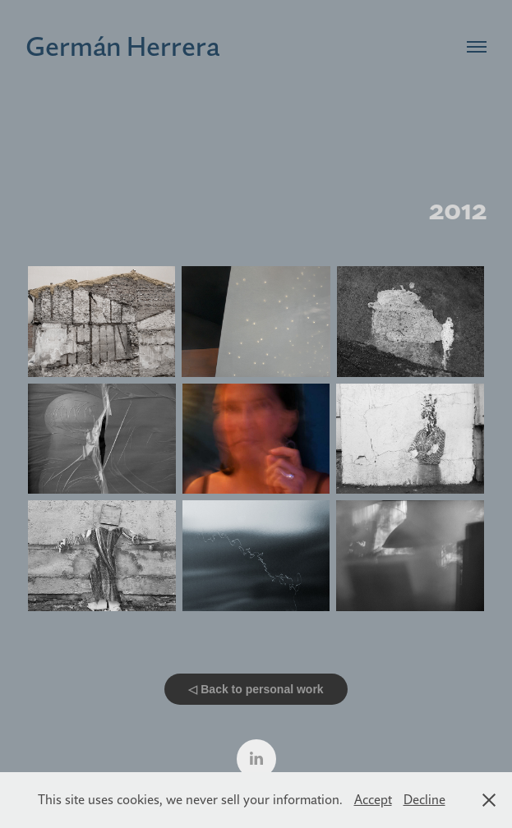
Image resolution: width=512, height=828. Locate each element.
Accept (373, 799)
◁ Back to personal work (255, 689)
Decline (424, 799)
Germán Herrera (122, 46)
